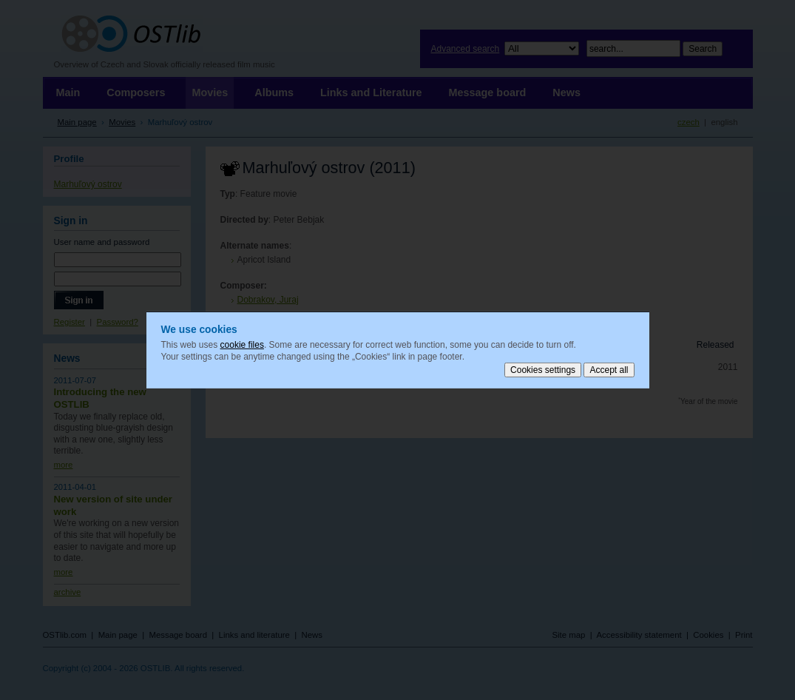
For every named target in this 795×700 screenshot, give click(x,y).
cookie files (242, 345)
